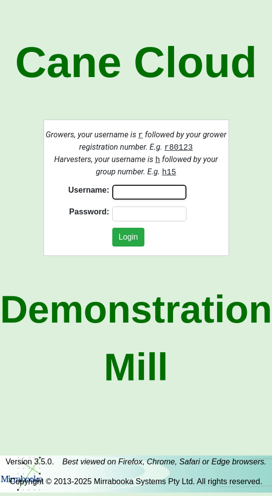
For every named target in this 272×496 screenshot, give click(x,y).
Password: (89, 211)
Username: (88, 190)
